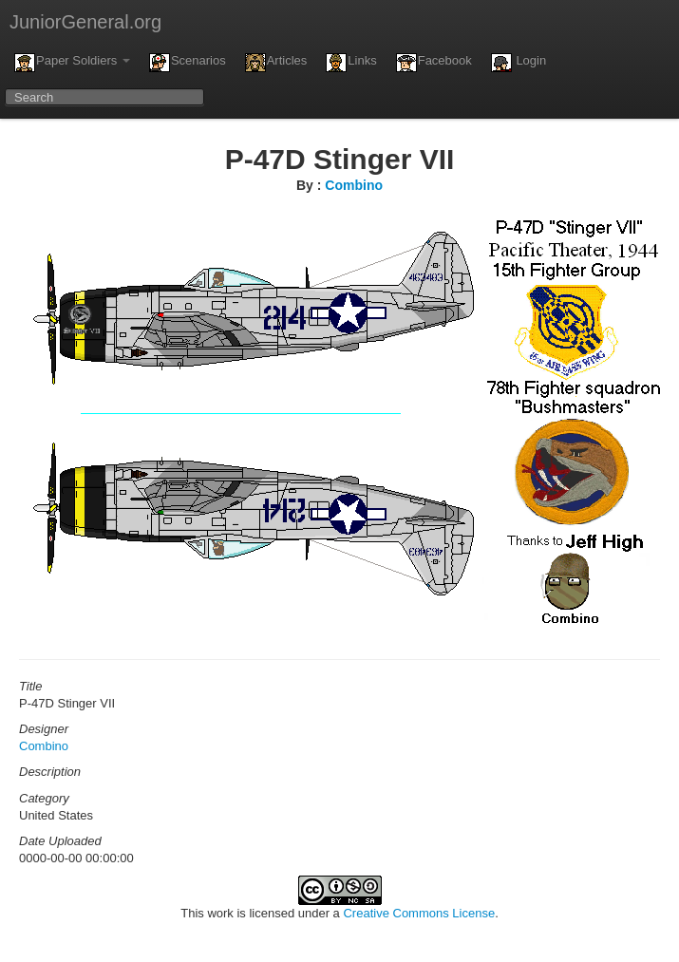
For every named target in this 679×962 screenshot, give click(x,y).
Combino (354, 185)
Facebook (434, 62)
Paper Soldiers (72, 62)
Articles (276, 62)
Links (351, 62)
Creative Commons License (419, 913)
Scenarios (187, 62)
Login (518, 62)
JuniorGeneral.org (85, 21)
